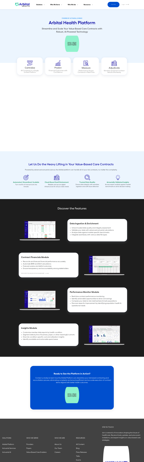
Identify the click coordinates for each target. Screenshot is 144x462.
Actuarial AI (6, 418)
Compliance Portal (83, 434)
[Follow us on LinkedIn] (134, 453)
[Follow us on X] (139, 453)
